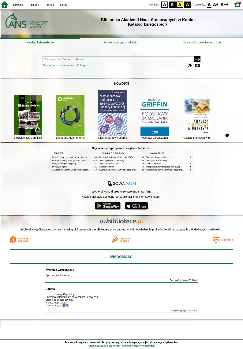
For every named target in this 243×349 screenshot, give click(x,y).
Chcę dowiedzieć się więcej (104, 345)
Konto (63, 4)
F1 (216, 4)
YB (180, 4)
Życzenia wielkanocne (60, 269)
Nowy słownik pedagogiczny (64, 164)
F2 (224, 4)
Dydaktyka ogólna (59, 167)
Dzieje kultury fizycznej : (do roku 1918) (69, 161)
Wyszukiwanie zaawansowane (59, 65)
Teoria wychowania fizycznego (112, 161)
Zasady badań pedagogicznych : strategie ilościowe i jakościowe (79, 157)
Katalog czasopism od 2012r (121, 42)
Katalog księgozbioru (40, 42)
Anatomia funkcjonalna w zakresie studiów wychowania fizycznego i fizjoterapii (85, 170)
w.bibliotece (103, 229)
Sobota (50, 288)
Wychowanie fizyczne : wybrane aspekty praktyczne (121, 170)
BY (187, 4)
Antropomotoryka (106, 167)
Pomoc (49, 4)
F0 (209, 4)
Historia (34, 4)
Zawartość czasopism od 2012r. (202, 42)
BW (172, 4)
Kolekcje (81, 65)
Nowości (18, 4)
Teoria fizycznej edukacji (109, 164)
